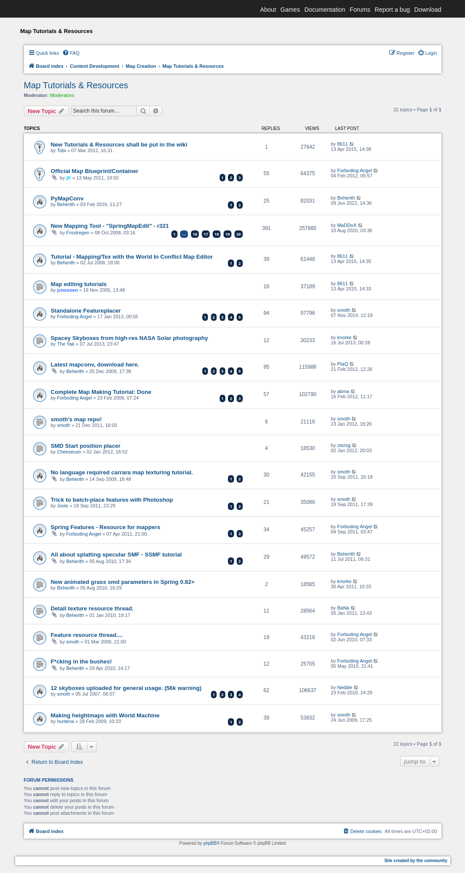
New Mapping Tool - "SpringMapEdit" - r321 (110, 226)
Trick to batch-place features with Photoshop (112, 499)
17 (206, 234)
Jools (62, 505)
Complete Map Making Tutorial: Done (101, 392)
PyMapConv (67, 198)
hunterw (65, 721)
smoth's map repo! (76, 419)
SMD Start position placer (85, 446)
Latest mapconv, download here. (95, 364)
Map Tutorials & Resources (76, 85)
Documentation (324, 9)
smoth (343, 310)
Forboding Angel (354, 170)
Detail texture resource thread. (92, 608)
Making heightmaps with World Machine (105, 715)
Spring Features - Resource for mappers (106, 527)
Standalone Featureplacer (86, 310)
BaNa (343, 607)
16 (195, 234)
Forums (360, 9)
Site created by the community (415, 860)
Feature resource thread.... (87, 635)
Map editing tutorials (79, 284)
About (268, 9)
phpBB (210, 843)
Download (427, 9)
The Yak (65, 344)
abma (343, 391)
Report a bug (392, 9)
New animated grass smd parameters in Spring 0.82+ (123, 582)
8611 (342, 144)
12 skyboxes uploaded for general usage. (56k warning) (126, 688)
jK (68, 177)
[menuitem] (71, 53)
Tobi (61, 150)
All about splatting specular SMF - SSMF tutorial (116, 554)
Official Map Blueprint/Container (95, 171)
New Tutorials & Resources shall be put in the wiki (119, 144)
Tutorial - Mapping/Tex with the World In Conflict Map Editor (132, 256)
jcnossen (67, 290)
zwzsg (344, 445)
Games (290, 9)
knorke (344, 337)
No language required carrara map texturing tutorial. (122, 472)
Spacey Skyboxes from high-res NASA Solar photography (129, 338)
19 (227, 234)
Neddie (344, 687)
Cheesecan (69, 451)
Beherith (66, 204)
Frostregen (77, 232)
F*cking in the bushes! (81, 661)
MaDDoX (347, 225)
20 (238, 234)
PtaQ (342, 364)
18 (216, 234)
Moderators (62, 95)
